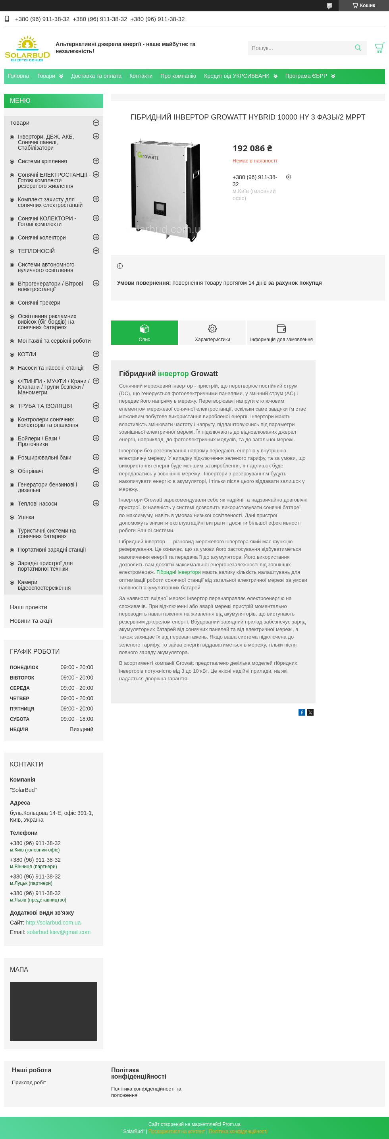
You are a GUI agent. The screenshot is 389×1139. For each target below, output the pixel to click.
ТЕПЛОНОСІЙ (36, 251)
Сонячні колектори (42, 237)
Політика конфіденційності (238, 1131)
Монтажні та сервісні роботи (54, 341)
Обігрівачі (30, 471)
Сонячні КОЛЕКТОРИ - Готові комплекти (47, 221)
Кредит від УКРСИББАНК (236, 76)
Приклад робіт (29, 1082)
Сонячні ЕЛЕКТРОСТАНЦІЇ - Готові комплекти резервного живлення (54, 180)
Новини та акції (31, 620)
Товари (46, 76)
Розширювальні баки (44, 457)
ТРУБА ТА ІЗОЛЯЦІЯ (45, 406)
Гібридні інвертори (178, 572)
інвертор (173, 374)
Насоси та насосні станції (50, 368)
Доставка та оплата (96, 76)
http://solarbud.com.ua (53, 922)
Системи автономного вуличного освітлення (46, 267)
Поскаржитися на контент (176, 1131)
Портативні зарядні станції (52, 549)
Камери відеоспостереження (44, 585)
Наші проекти (28, 607)
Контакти (140, 76)
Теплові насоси (37, 503)
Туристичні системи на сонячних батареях (47, 533)
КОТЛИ (27, 354)
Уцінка (26, 517)
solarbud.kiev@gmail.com (59, 932)
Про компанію (178, 76)
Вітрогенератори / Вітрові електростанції (50, 286)
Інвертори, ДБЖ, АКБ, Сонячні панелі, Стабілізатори (46, 142)
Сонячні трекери (39, 302)
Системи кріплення (42, 161)
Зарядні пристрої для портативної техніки (45, 566)
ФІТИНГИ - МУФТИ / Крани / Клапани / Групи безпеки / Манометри (54, 387)
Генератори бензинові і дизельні (47, 487)
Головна (18, 76)
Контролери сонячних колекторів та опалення (48, 422)
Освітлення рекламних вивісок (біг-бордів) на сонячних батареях (47, 321)
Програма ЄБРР (306, 76)
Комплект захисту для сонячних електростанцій (50, 202)
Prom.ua (232, 1124)
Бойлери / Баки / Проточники (39, 441)
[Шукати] (358, 48)
